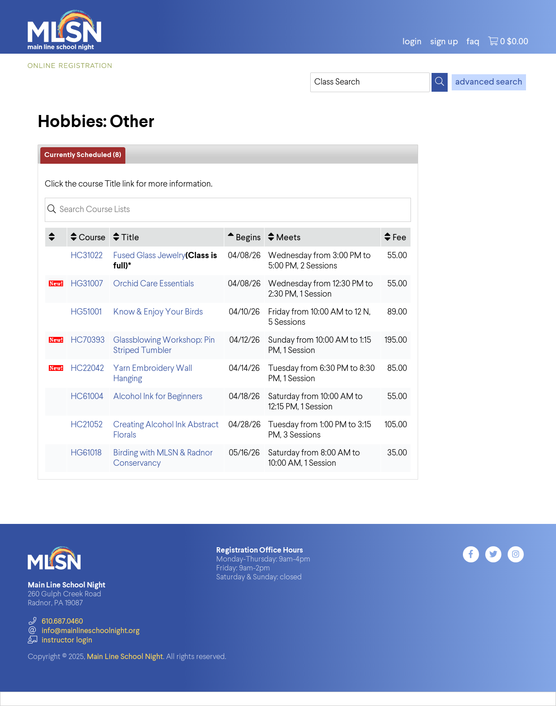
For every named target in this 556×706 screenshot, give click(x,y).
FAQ (472, 42)
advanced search (488, 82)
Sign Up (444, 42)
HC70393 (88, 340)
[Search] (440, 82)
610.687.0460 (55, 621)
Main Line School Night (125, 657)
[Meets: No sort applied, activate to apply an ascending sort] (323, 237)
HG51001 (86, 312)
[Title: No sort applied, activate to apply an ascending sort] (167, 237)
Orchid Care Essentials (153, 284)
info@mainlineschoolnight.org (84, 631)
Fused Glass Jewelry (149, 255)
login (412, 42)
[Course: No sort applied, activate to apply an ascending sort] (88, 237)
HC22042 (87, 368)
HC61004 (87, 396)
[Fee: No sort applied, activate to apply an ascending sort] (396, 237)
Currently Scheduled (82, 155)
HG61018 (86, 453)
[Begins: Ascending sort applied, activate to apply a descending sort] (244, 237)
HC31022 (87, 255)
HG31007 (87, 284)
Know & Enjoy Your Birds (158, 312)
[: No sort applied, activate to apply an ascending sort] (56, 237)
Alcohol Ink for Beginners (157, 396)
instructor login (60, 640)
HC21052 (87, 425)
